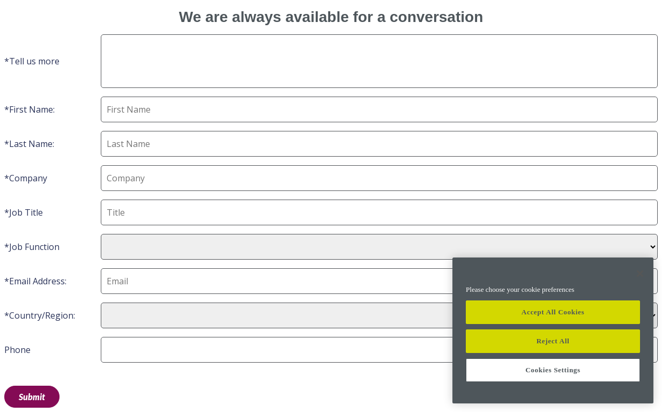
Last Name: (31, 144)
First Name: (32, 109)
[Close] (640, 273)
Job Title (26, 212)
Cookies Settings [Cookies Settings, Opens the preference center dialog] (553, 370)
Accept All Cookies (553, 312)
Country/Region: (42, 315)
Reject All (553, 341)
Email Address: (37, 281)
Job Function (34, 247)
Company (28, 178)
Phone (17, 350)
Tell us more (34, 61)
